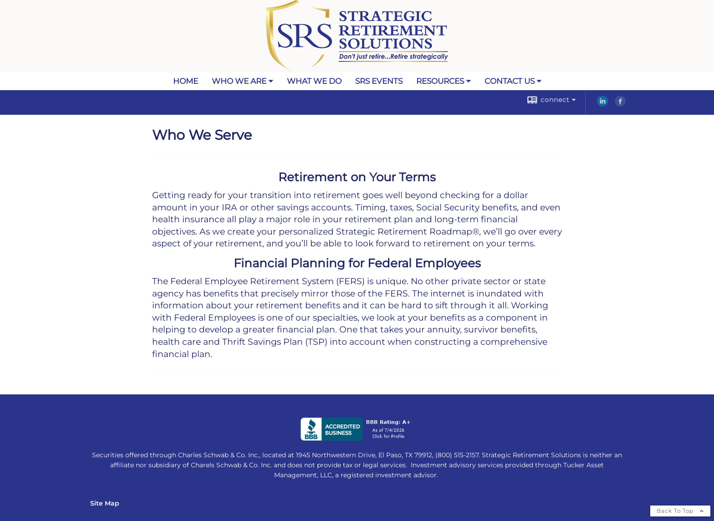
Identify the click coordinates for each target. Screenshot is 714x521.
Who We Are (239, 81)
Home (185, 81)
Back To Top (680, 510)
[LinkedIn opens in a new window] (602, 104)
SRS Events (379, 81)
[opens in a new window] (357, 438)
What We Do (314, 81)
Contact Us (509, 81)
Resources (440, 81)
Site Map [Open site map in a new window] (104, 503)
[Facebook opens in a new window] (620, 104)
